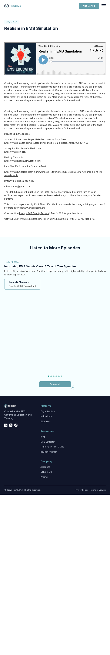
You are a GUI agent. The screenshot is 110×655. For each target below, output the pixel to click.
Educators (45, 423)
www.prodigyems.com (31, 219)
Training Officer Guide (52, 448)
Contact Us (46, 472)
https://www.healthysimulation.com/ (22, 160)
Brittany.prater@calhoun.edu (19, 181)
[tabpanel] (55, 274)
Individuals (46, 416)
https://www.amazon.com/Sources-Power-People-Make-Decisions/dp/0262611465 (46, 143)
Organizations (47, 412)
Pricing (44, 478)
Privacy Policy (81, 490)
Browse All (55, 384)
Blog (42, 437)
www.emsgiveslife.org (34, 207)
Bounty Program (48, 454)
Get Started (89, 5)
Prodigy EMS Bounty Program (34, 213)
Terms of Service (97, 490)
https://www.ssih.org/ (15, 152)
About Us (45, 467)
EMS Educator (47, 442)
